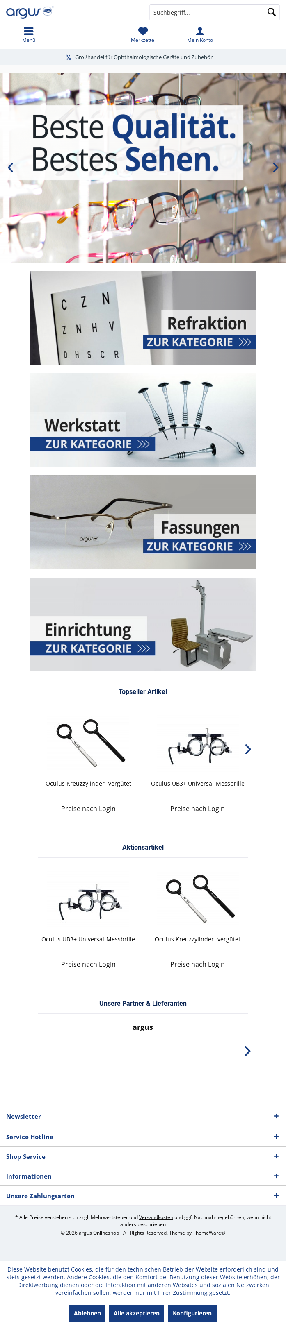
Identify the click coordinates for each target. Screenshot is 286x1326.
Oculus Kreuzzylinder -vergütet (88, 783)
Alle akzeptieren (137, 1313)
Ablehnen (87, 1313)
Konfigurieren (192, 1313)
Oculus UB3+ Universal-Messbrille (198, 783)
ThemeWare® (209, 1232)
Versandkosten (156, 1217)
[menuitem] (28, 34)
